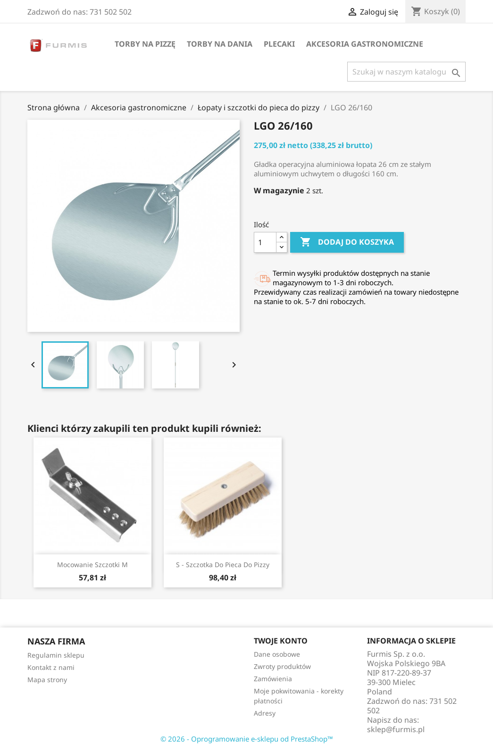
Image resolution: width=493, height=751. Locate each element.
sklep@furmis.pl (396, 729)
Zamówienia (273, 678)
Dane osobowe (277, 654)
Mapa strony (47, 679)
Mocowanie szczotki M (92, 564)
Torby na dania (219, 44)
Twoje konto (281, 640)
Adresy (265, 713)
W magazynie (279, 190)
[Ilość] (265, 242)
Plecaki (279, 44)
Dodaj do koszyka (347, 242)
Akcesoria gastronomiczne (364, 44)
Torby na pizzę (145, 44)
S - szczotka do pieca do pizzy (222, 564)
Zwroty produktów (282, 666)
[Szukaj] (406, 72)
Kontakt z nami (51, 667)
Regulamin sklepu (55, 655)
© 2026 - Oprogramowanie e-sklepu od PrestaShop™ (246, 738)
